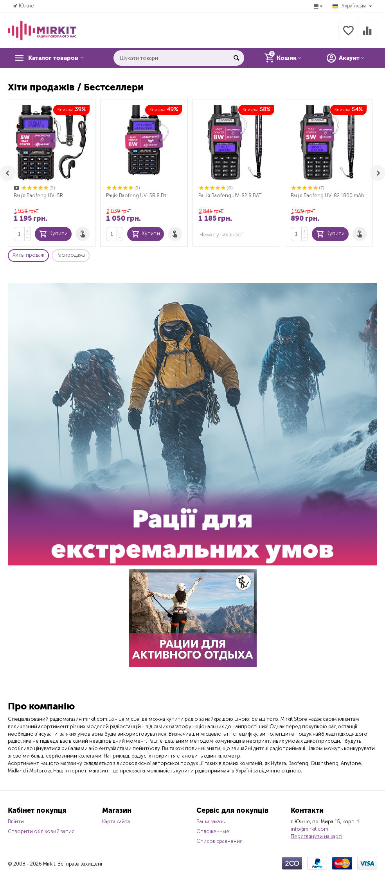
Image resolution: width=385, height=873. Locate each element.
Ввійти (16, 821)
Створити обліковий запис (41, 831)
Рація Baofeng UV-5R (38, 195)
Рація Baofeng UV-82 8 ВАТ (229, 195)
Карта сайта (116, 821)
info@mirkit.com (309, 829)
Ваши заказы (211, 821)
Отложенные (212, 831)
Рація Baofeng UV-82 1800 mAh (327, 195)
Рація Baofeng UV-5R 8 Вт (136, 195)
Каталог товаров (56, 58)
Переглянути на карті (316, 836)
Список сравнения (219, 841)
